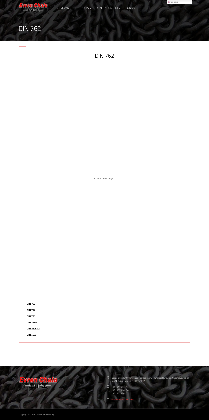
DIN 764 (31, 310)
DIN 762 (31, 303)
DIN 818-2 (32, 322)
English (173, 2)
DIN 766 (31, 316)
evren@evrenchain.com (122, 399)
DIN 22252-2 (33, 328)
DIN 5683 (31, 334)
